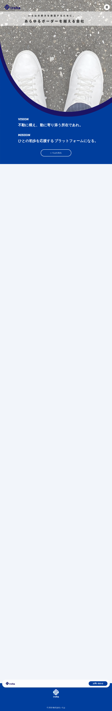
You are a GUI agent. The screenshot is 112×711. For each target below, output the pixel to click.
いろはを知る (56, 153)
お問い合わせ (98, 683)
